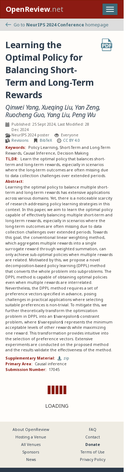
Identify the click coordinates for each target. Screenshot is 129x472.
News (31, 459)
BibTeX (46, 140)
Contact (92, 437)
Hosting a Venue (30, 437)
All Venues (30, 444)
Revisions (19, 140)
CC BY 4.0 (71, 140)
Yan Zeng (87, 107)
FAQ (92, 429)
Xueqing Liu (57, 107)
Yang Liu (58, 115)
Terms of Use (93, 452)
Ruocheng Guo (24, 115)
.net (34, 9)
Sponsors (31, 452)
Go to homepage (57, 25)
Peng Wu (84, 115)
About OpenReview (31, 429)
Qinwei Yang (22, 107)
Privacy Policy (92, 459)
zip (63, 358)
